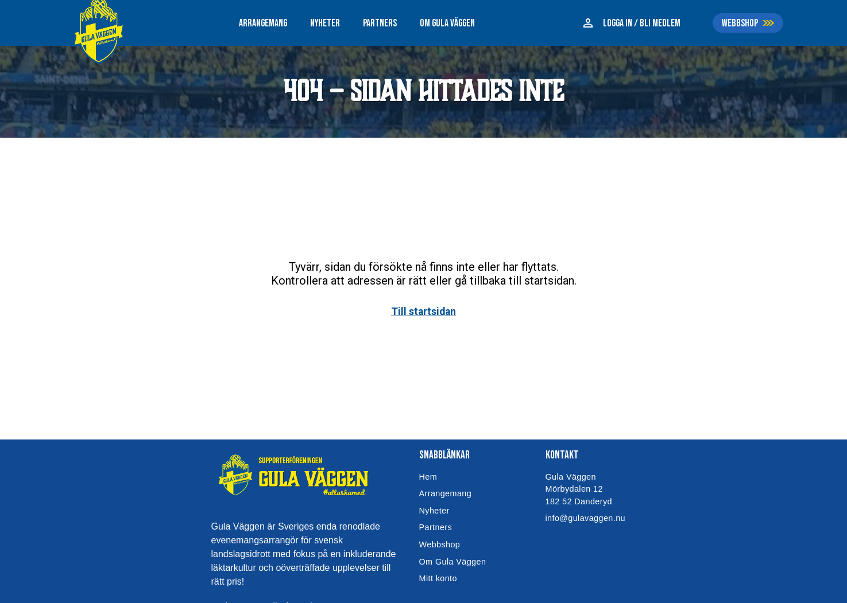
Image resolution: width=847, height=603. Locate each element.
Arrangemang (445, 493)
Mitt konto (438, 578)
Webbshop (440, 544)
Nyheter (434, 510)
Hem (428, 476)
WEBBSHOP (740, 23)
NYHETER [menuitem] (325, 23)
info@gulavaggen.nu (585, 518)
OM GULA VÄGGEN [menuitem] (447, 23)
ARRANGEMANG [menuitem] (263, 23)
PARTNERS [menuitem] (380, 23)
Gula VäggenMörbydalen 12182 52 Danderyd (579, 489)
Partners (435, 527)
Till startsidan (423, 311)
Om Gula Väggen (452, 561)
